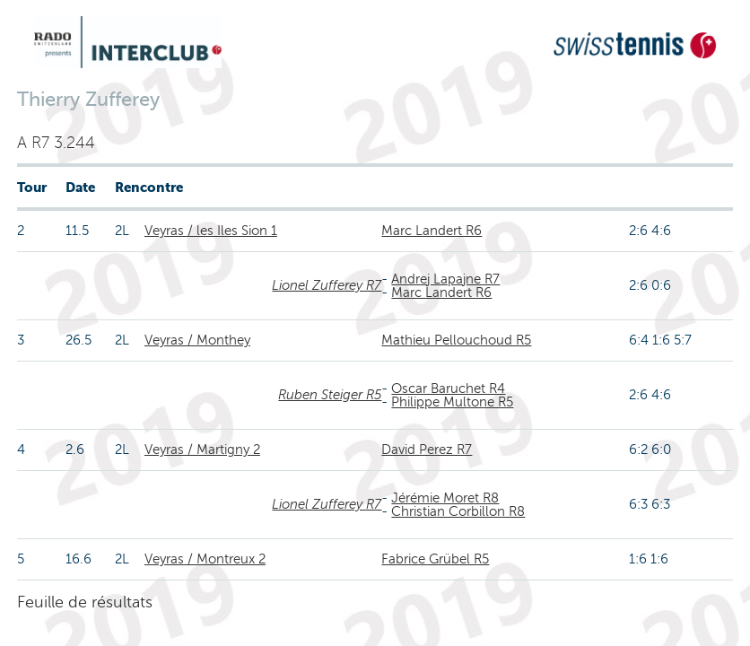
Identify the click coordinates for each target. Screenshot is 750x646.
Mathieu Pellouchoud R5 (456, 340)
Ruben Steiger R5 (329, 395)
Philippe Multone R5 (452, 402)
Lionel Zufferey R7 (326, 285)
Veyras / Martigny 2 (202, 449)
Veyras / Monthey (197, 340)
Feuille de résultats (85, 602)
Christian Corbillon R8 (458, 511)
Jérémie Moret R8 (445, 498)
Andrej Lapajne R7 (445, 279)
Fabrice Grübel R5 (435, 559)
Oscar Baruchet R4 (448, 388)
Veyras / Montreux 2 (205, 559)
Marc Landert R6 (431, 230)
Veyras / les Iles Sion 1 (210, 230)
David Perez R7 (426, 449)
